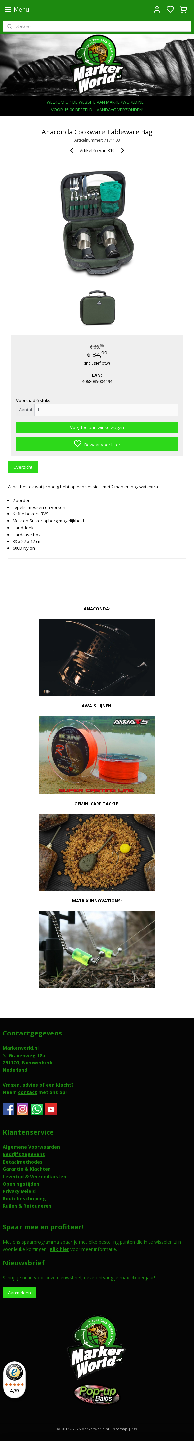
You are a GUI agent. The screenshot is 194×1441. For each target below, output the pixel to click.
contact (27, 1092)
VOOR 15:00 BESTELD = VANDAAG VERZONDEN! (97, 110)
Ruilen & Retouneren (27, 1206)
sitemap (120, 1429)
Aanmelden (19, 1293)
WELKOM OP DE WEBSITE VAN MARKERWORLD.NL (95, 102)
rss (134, 1429)
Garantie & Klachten (27, 1169)
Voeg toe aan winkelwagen (97, 427)
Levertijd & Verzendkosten (34, 1176)
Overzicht (22, 467)
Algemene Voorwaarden (31, 1147)
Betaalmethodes (23, 1162)
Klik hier (59, 1249)
